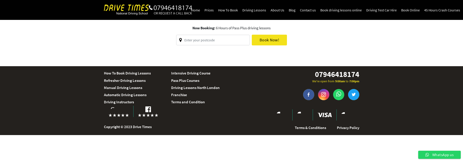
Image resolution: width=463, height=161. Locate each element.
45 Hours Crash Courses (442, 10)
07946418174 (337, 74)
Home (195, 10)
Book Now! (269, 39)
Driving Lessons (254, 10)
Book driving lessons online (341, 10)
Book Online (410, 10)
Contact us (308, 10)
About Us (277, 10)
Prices (209, 10)
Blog (292, 10)
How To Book (228, 10)
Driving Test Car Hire (381, 10)
